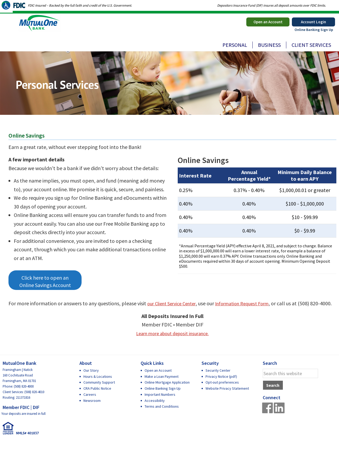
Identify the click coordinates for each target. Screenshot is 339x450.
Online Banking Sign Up (314, 29)
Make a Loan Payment (162, 385)
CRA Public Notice (97, 397)
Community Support (99, 391)
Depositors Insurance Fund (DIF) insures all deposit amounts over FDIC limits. (271, 5)
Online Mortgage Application (167, 391)
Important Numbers (160, 403)
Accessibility (155, 409)
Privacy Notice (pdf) (221, 385)
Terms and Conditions (162, 415)
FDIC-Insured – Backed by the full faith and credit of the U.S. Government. (80, 5)
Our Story (91, 378)
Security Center (218, 378)
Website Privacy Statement (227, 397)
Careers (89, 403)
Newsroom (92, 409)
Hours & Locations (97, 385)
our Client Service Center (174, 303)
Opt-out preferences (222, 391)
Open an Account (268, 21)
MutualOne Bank (45, 29)
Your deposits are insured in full (23, 422)
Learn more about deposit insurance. (172, 341)
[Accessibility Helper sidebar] (6, 6)
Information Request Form (251, 303)
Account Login (313, 21)
